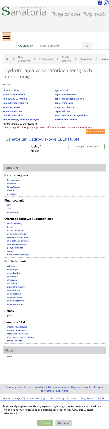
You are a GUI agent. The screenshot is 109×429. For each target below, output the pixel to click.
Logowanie (62, 391)
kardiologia (12, 269)
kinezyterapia (13, 187)
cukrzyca (11, 266)
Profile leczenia (66, 59)
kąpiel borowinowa (65, 94)
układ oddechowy (15, 300)
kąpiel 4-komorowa (14, 94)
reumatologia (13, 290)
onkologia (12, 283)
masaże (10, 190)
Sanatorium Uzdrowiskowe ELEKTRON (42, 139)
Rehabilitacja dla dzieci (63, 398)
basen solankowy (15, 230)
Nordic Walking (14, 223)
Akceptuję (45, 423)
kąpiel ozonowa (11, 107)
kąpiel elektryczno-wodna (69, 98)
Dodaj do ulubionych (86, 146)
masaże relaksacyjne (17, 326)
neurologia (12, 276)
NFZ (9, 205)
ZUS (9, 208)
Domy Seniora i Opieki (92, 398)
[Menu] (6, 36)
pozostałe (12, 194)
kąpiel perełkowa (64, 107)
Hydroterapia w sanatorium (20, 124)
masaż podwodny (12, 115)
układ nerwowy (14, 297)
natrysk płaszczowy (66, 119)
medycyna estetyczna (17, 333)
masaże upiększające (17, 330)
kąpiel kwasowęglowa (15, 103)
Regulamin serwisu (81, 387)
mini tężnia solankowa (18, 240)
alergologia (86, 59)
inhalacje (11, 183)
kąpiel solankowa (12, 111)
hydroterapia (46, 59)
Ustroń (9, 356)
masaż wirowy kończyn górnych (21, 119)
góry (9, 315)
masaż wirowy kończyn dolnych (72, 115)
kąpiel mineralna (64, 103)
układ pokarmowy (16, 304)
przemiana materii (16, 286)
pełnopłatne (13, 212)
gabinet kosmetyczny (17, 233)
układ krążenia (14, 293)
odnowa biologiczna (17, 244)
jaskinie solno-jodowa (17, 237)
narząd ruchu (13, 273)
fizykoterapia (13, 180)
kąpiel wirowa (62, 111)
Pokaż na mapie (95, 131)
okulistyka (12, 280)
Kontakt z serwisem (35, 387)
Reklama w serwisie (58, 387)
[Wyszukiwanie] (87, 45)
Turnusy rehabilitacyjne (34, 398)
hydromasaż (61, 90)
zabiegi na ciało (14, 340)
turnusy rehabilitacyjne (18, 254)
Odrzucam (63, 423)
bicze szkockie (11, 90)
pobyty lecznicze (15, 247)
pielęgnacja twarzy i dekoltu (20, 337)
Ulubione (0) (26, 46)
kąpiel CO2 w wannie (15, 98)
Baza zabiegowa (24, 59)
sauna (10, 251)
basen (10, 227)
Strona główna (14, 387)
